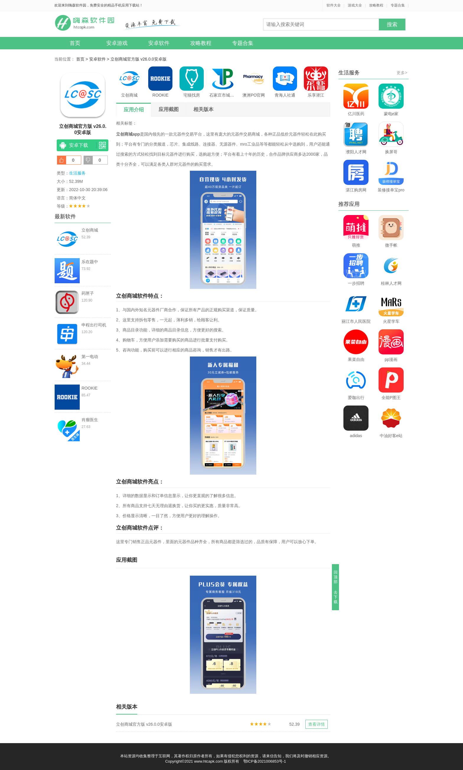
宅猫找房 (192, 81)
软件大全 (334, 5)
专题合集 (398, 5)
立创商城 (129, 81)
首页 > (82, 59)
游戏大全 (355, 5)
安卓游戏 (117, 43)
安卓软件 (158, 43)
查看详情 (316, 724)
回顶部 (336, 577)
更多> (402, 72)
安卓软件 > (99, 59)
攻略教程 (376, 5)
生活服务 (77, 173)
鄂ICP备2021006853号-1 (264, 761)
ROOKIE (160, 81)
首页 (75, 43)
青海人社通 (285, 81)
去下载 (336, 597)
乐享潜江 (316, 81)
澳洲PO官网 (254, 81)
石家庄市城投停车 (222, 81)
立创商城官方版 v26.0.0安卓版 (138, 59)
